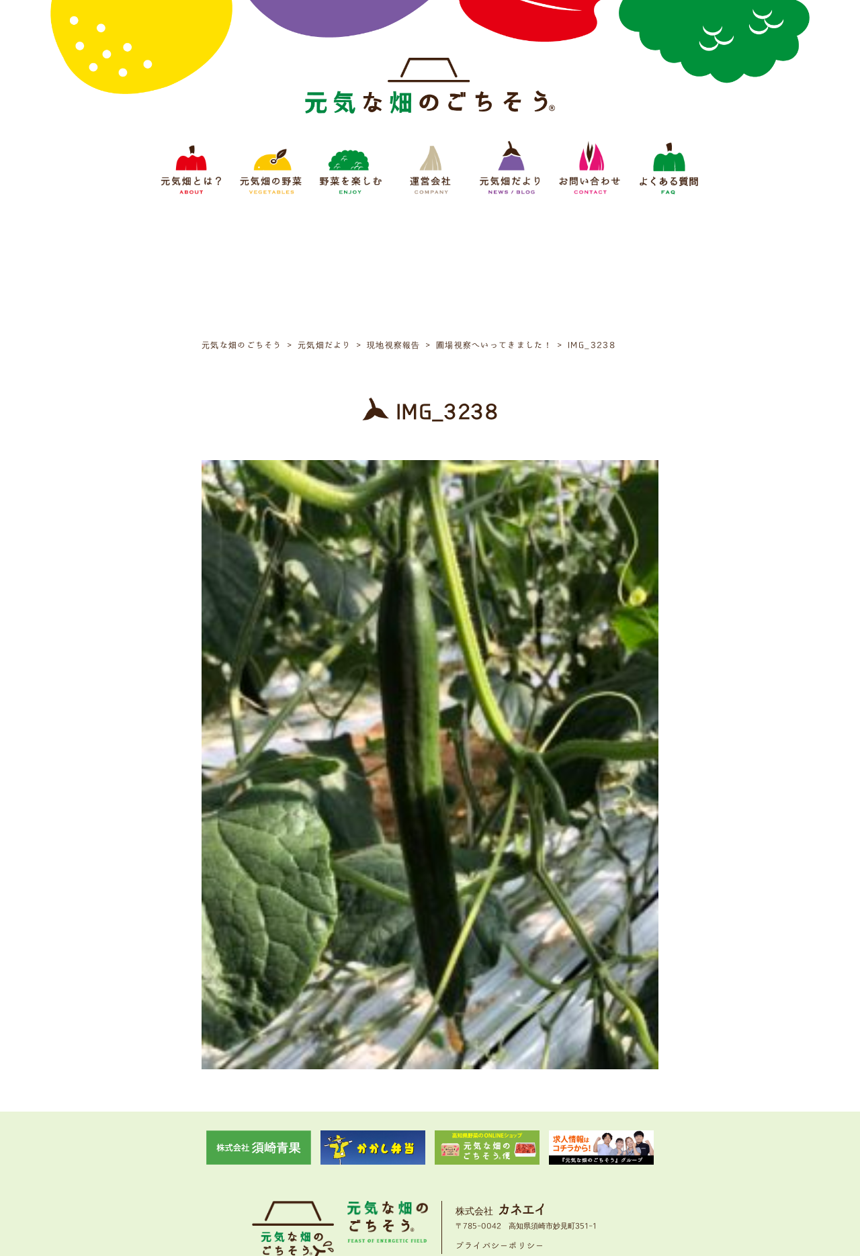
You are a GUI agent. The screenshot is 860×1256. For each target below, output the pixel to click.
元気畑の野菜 (313, 1163)
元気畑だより (486, 1163)
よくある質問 (607, 1163)
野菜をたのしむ (377, 1163)
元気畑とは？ (252, 1163)
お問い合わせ (547, 1163)
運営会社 (434, 1163)
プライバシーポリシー (501, 1121)
